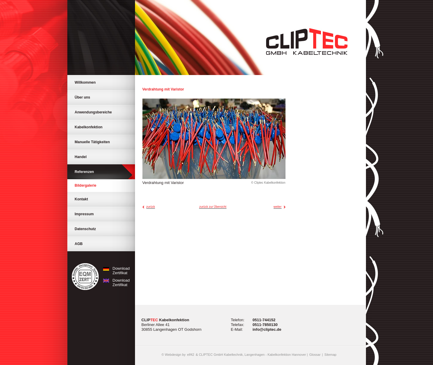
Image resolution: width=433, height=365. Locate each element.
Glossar (315, 354)
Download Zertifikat (115, 270)
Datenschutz (85, 229)
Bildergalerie (86, 185)
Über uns (82, 97)
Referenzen (84, 172)
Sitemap (330, 354)
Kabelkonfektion (89, 127)
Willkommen (85, 82)
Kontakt (81, 199)
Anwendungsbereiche (93, 112)
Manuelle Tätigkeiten (92, 142)
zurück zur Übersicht (212, 206)
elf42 (190, 354)
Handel (81, 157)
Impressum (84, 214)
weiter (278, 206)
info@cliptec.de (267, 329)
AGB (79, 244)
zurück (150, 206)
